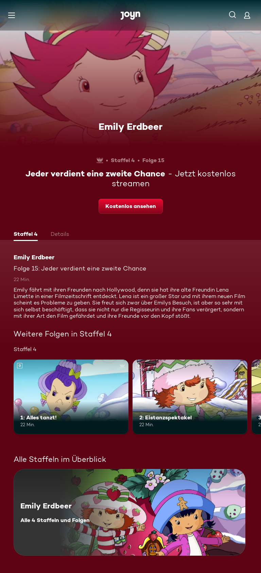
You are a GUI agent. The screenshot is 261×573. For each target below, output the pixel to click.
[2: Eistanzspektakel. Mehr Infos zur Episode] (190, 397)
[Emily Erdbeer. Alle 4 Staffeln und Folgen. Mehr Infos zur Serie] (129, 512)
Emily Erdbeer (130, 126)
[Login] (247, 15)
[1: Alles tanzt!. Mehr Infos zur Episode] (71, 397)
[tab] (25, 235)
